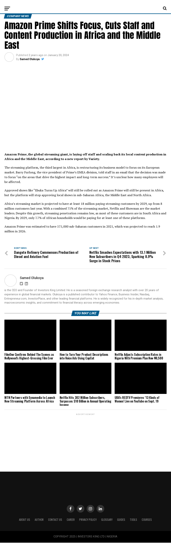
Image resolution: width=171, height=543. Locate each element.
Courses (147, 520)
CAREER (71, 520)
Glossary (107, 520)
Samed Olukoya (30, 59)
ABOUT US (24, 520)
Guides (121, 520)
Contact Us (55, 520)
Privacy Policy (88, 520)
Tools (133, 520)
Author (39, 520)
